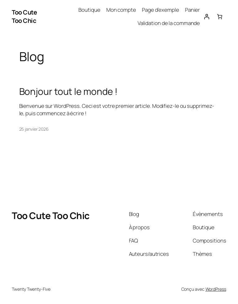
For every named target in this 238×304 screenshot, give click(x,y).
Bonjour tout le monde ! (68, 91)
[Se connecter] (206, 16)
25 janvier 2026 (34, 129)
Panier (192, 9)
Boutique (89, 9)
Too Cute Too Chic (24, 16)
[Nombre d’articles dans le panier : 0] (219, 16)
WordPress (215, 289)
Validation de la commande (169, 23)
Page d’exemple (160, 9)
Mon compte (121, 9)
